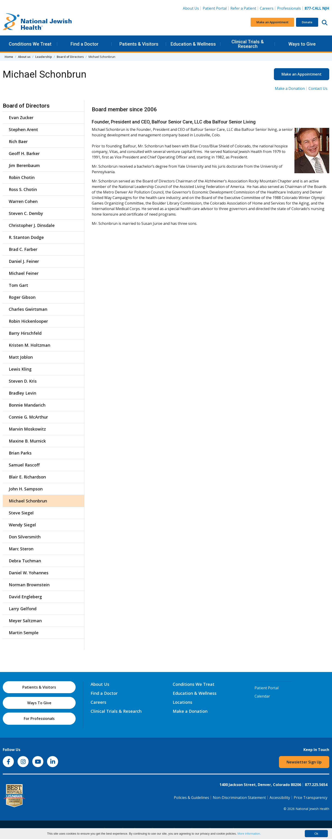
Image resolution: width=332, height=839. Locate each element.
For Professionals (39, 718)
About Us (191, 8)
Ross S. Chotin (23, 189)
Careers (267, 8)
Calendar (262, 696)
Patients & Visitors (138, 44)
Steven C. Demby (26, 213)
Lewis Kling (20, 369)
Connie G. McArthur (28, 417)
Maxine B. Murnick (27, 441)
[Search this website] (324, 22)
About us (24, 57)
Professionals (289, 8)
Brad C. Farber (23, 249)
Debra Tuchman (25, 560)
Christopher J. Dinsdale (32, 225)
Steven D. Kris (23, 381)
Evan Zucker (21, 117)
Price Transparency (310, 797)
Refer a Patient (243, 8)
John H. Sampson (26, 489)
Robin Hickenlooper (28, 321)
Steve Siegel (21, 513)
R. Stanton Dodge (26, 237)
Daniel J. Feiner (24, 261)
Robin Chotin (22, 177)
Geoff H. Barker (24, 153)
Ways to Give (302, 44)
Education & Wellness (193, 44)
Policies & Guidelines (191, 797)
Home (9, 57)
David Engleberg (25, 596)
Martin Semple (24, 632)
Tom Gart (18, 285)
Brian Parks (20, 453)
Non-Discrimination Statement (239, 797)
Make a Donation (290, 88)
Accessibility (280, 797)
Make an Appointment (272, 22)
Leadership (43, 57)
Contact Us (317, 88)
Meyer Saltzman (25, 620)
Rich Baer (18, 141)
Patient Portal (215, 8)
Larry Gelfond (22, 608)
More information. (249, 833)
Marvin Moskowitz (27, 429)
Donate (307, 22)
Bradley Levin (22, 393)
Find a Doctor (84, 44)
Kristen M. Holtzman (29, 345)
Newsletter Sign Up (304, 762)
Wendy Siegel (22, 525)
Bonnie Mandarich (27, 405)
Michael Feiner (24, 273)
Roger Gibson (22, 297)
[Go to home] (37, 22)
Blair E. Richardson (27, 477)
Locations (182, 702)
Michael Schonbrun (28, 501)
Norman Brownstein (29, 584)
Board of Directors (70, 57)
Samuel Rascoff (24, 465)
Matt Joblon (21, 357)
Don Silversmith (25, 537)
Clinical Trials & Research (247, 44)
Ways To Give (39, 702)
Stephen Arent (23, 129)
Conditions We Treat (30, 44)
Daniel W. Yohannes (28, 572)
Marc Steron (21, 549)
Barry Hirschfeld (25, 333)
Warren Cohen (23, 201)
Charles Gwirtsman (28, 309)
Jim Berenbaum (24, 165)
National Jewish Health (312, 809)
